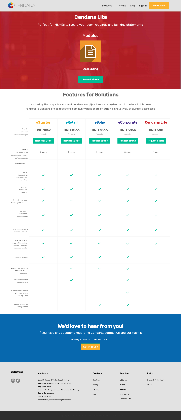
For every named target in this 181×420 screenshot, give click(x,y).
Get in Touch (90, 346)
